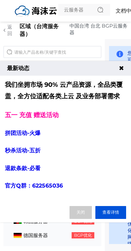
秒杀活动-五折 (23, 150)
